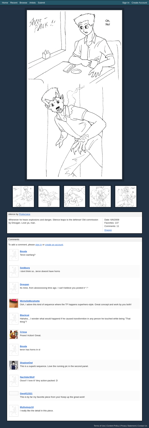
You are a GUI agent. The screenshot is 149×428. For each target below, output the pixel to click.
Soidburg (25, 267)
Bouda (23, 251)
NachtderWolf (27, 377)
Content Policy (113, 426)
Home (5, 2)
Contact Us (142, 426)
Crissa (23, 332)
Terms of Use (99, 426)
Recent (13, 2)
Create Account (139, 2)
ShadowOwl (26, 362)
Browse (23, 2)
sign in (38, 244)
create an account (54, 244)
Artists (32, 2)
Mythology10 (27, 407)
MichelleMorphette (30, 301)
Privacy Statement (128, 426)
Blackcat (24, 315)
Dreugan (24, 284)
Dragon (108, 230)
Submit (41, 2)
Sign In (125, 2)
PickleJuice (24, 214)
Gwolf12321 (26, 393)
